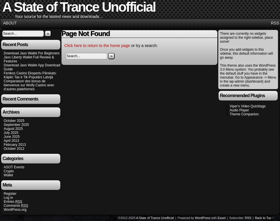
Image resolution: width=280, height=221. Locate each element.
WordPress (202, 218)
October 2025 (14, 121)
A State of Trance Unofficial (155, 218)
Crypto (9, 171)
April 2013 (11, 141)
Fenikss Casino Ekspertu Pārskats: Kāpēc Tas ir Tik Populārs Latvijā (30, 75)
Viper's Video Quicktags (248, 106)
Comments (16, 206)
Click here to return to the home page (97, 45)
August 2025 (13, 129)
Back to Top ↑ (264, 218)
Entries (13, 202)
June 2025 (12, 137)
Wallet (8, 175)
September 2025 (16, 125)
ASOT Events (14, 167)
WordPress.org (15, 210)
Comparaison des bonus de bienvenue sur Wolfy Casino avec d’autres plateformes (29, 85)
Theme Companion (244, 114)
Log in (8, 198)
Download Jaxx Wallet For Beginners (31, 53)
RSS (275, 23)
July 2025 (11, 133)
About (10, 23)
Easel (222, 218)
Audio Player (239, 110)
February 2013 (15, 145)
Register (10, 194)
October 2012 (14, 149)
